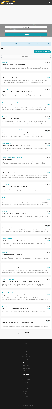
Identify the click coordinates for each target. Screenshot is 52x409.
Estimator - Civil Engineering (9, 292)
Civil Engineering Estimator (9, 75)
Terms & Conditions (26, 356)
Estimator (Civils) (6, 143)
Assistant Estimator (7, 238)
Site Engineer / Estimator (8, 197)
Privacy (26, 359)
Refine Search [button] (26, 56)
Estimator (4, 62)
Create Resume (26, 379)
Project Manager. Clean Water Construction (13, 102)
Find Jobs (26, 34)
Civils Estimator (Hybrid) (8, 279)
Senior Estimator (6, 116)
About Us (26, 351)
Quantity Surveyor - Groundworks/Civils (12, 130)
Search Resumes (26, 368)
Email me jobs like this (43, 51)
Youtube (26, 396)
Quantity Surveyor (6, 89)
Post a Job (26, 365)
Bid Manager (5, 225)
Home (26, 343)
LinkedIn (26, 393)
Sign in (26, 370)
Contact (26, 346)
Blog (26, 348)
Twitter (26, 388)
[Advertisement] (26, 14)
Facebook (26, 385)
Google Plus (26, 391)
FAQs (26, 354)
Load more (26, 332)
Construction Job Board (29, 405)
